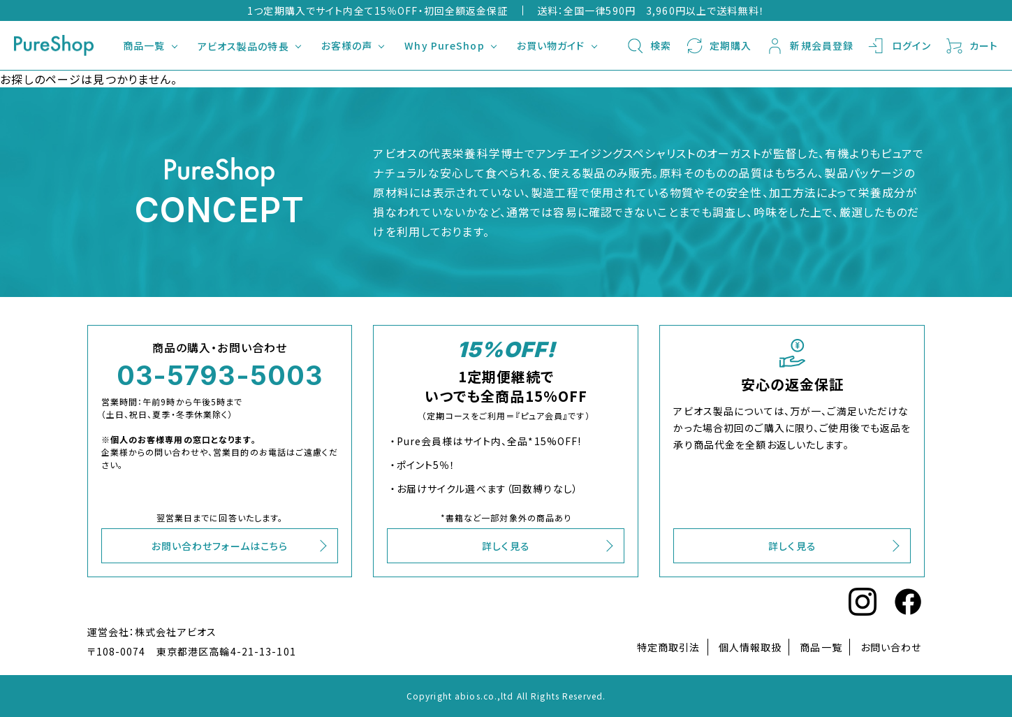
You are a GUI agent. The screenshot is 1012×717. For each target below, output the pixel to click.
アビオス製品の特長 (243, 46)
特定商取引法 (669, 647)
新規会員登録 (809, 45)
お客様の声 (347, 45)
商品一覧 (144, 45)
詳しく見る (506, 546)
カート (971, 45)
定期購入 (718, 45)
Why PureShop (444, 45)
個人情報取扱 (750, 647)
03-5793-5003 (220, 375)
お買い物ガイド (551, 45)
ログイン (898, 45)
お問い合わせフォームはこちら (220, 546)
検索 (648, 45)
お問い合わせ (891, 647)
